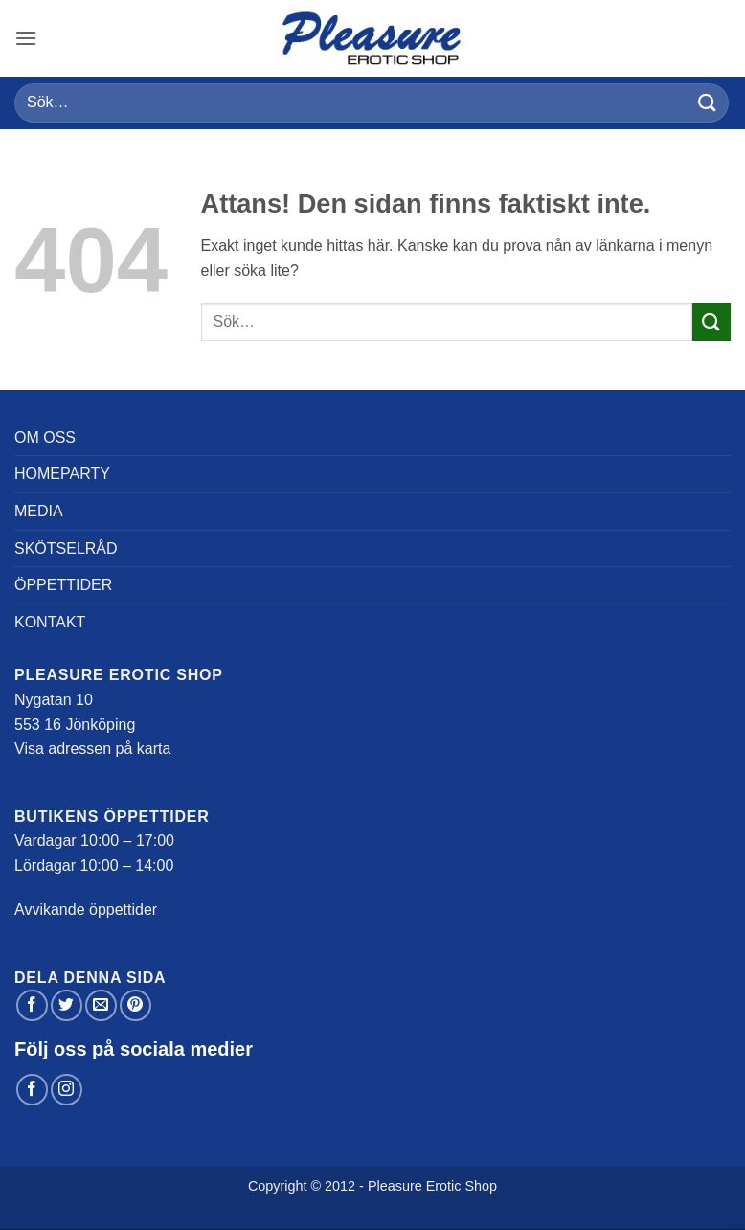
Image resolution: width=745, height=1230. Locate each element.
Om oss (45, 437)
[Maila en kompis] (101, 1005)
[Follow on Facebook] (32, 1089)
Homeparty (62, 474)
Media (38, 511)
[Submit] (708, 103)
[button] (25, 37)
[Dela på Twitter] (66, 1005)
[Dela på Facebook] (32, 1005)
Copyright (277, 1186)
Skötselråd (66, 548)
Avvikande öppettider (85, 909)
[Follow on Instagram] (66, 1089)
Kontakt (49, 622)
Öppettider (63, 585)
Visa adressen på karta (92, 748)
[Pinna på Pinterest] (135, 1005)
